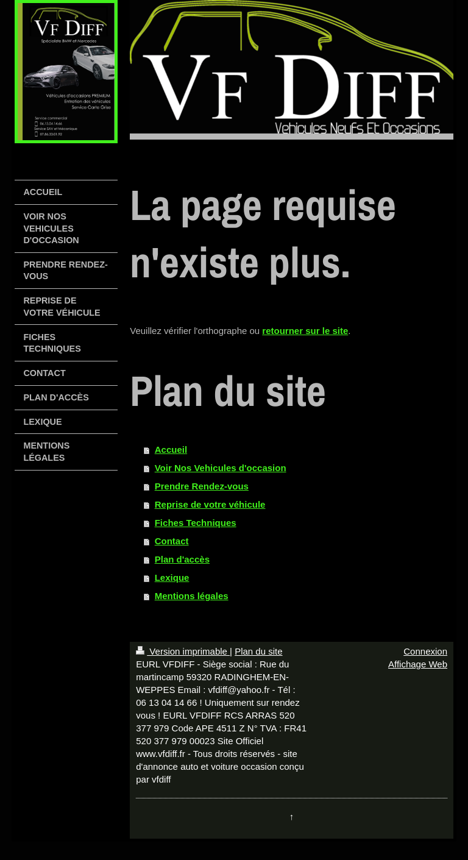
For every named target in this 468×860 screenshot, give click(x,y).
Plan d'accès (182, 559)
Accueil (171, 449)
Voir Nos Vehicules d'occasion (220, 468)
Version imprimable (183, 651)
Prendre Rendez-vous (202, 486)
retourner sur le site (305, 330)
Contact (172, 541)
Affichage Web (417, 664)
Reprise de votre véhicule (210, 504)
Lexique (172, 577)
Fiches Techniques (195, 522)
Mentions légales (192, 596)
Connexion (425, 651)
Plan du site (258, 651)
